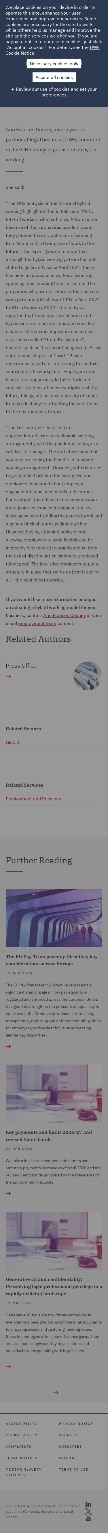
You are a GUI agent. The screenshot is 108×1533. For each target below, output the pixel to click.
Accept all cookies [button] (54, 77)
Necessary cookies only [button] (54, 63)
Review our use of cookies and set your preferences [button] (56, 92)
